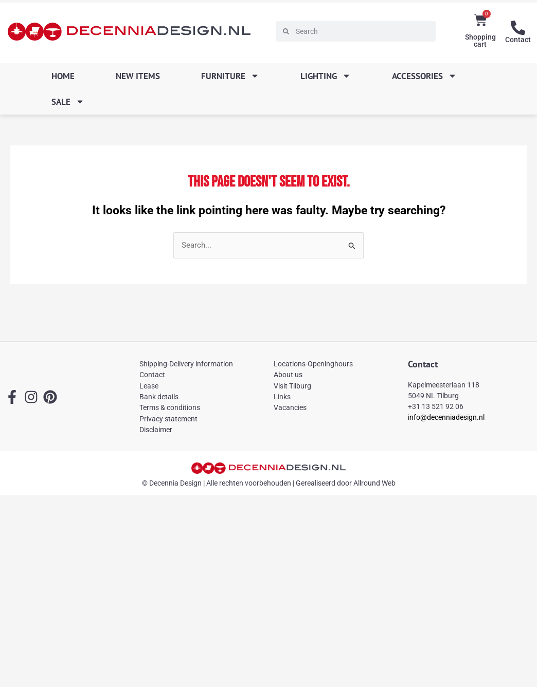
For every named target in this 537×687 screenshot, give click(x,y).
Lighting (325, 75)
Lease (148, 386)
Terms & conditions (169, 407)
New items (138, 76)
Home (63, 76)
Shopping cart (480, 40)
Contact (518, 39)
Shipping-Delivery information (186, 364)
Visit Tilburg (292, 386)
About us (288, 374)
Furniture (230, 75)
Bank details (158, 397)
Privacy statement (168, 419)
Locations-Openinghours (313, 364)
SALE (67, 101)
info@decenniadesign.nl (446, 417)
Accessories (424, 75)
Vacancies (290, 407)
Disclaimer (155, 429)
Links (282, 397)
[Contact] (518, 28)
